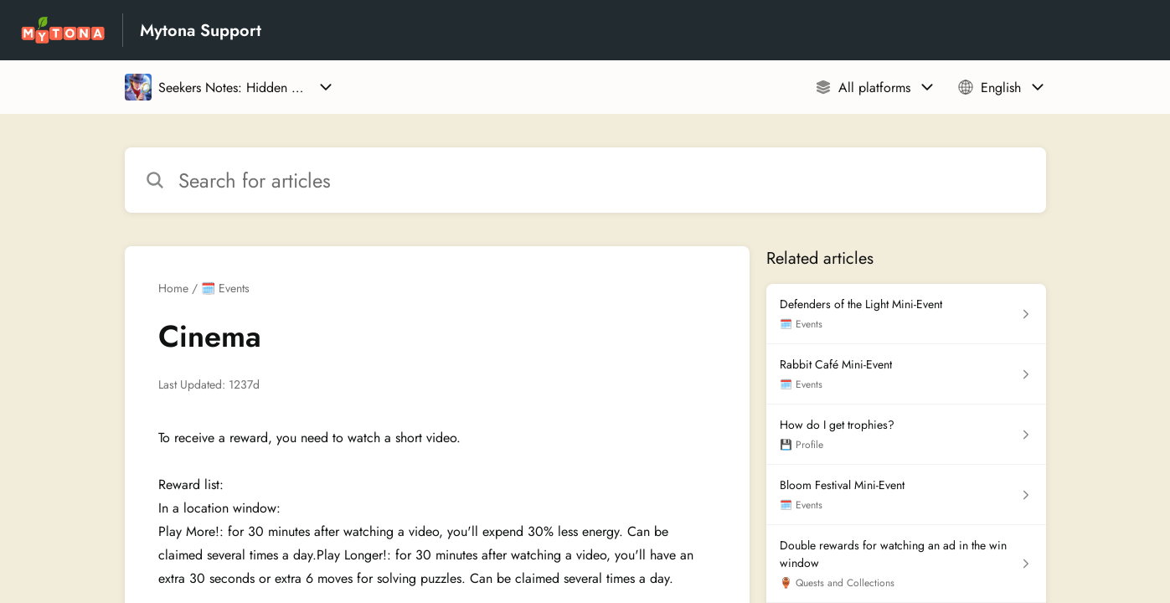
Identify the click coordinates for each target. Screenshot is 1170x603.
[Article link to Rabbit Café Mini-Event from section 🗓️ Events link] (905, 374)
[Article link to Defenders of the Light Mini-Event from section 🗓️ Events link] (905, 314)
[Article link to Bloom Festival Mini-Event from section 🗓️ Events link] (905, 495)
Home (173, 288)
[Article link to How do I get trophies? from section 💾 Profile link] (905, 435)
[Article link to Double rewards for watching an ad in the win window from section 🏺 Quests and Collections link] (905, 564)
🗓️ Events (225, 288)
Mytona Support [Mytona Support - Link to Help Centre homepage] (200, 30)
